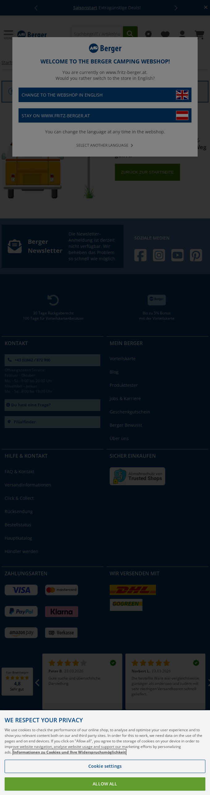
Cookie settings (105, 766)
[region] (105, 752)
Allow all (105, 784)
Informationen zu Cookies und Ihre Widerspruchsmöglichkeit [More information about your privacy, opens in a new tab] (69, 752)
